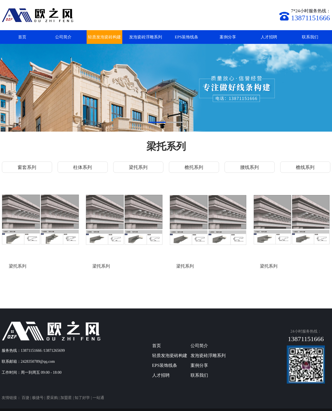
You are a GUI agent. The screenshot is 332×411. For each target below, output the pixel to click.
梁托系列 (138, 167)
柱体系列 (82, 167)
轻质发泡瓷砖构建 (104, 37)
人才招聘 (269, 37)
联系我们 (310, 37)
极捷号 (38, 398)
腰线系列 (249, 167)
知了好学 (82, 398)
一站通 (98, 398)
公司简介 (63, 37)
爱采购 (52, 398)
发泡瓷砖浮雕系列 (145, 37)
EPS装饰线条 (186, 37)
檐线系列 (305, 167)
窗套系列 (27, 167)
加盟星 (66, 398)
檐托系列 (194, 167)
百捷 (25, 398)
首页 (22, 37)
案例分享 (228, 37)
